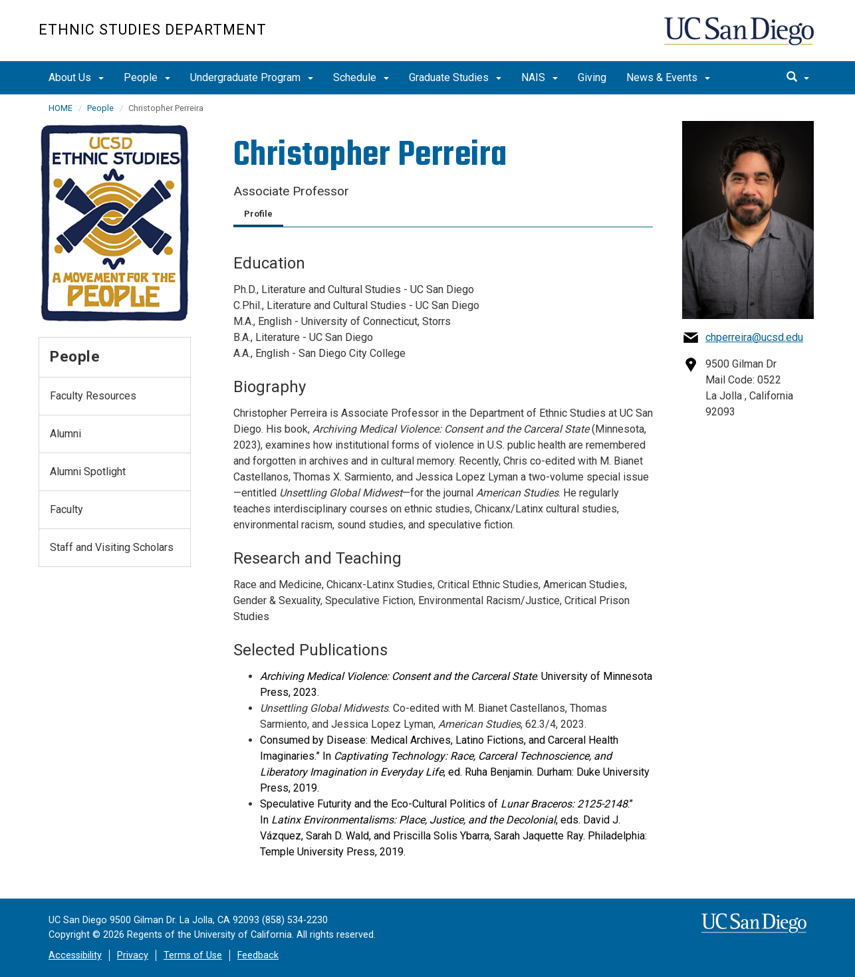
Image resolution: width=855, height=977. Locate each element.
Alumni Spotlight (88, 471)
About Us (76, 77)
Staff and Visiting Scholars (112, 547)
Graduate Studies (455, 77)
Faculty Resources (93, 395)
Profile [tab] (258, 214)
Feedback (258, 955)
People (147, 77)
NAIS (539, 77)
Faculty (66, 509)
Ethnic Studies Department (153, 29)
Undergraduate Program (251, 77)
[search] (797, 77)
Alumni (65, 433)
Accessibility (75, 955)
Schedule (361, 77)
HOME (60, 108)
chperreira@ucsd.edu (754, 337)
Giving (592, 77)
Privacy (132, 955)
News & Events (668, 77)
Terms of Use (193, 955)
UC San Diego (740, 37)
